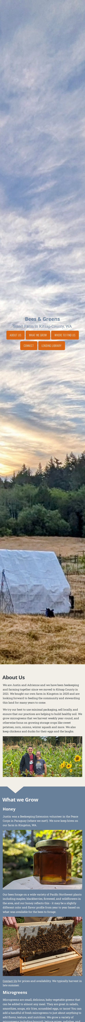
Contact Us (10, 981)
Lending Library (52, 346)
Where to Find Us (64, 335)
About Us (15, 335)
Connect (29, 346)
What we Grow (38, 335)
